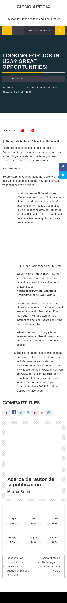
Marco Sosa (19, 78)
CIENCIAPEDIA (33, 6)
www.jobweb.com (53, 369)
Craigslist (28, 340)
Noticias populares (39, 30)
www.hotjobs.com (49, 365)
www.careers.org (27, 365)
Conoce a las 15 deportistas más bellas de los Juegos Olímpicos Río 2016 (18, 566)
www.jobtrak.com (31, 373)
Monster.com (52, 336)
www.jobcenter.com (29, 369)
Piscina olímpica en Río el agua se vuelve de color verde (49, 564)
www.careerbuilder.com (40, 361)
